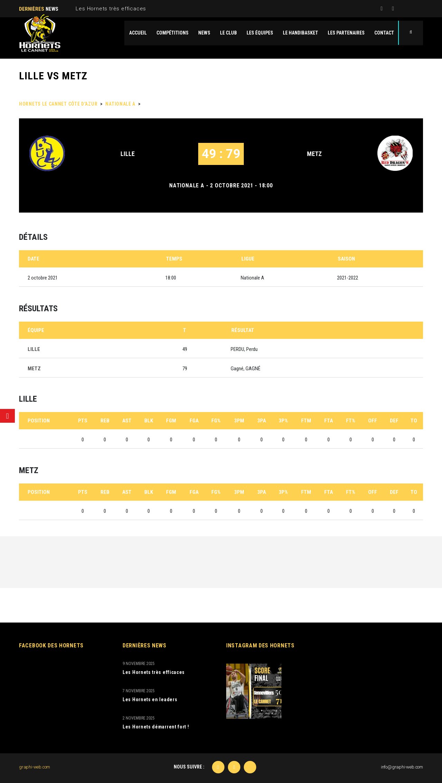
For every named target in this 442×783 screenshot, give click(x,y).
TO (414, 421)
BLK (148, 421)
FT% (350, 421)
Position (39, 421)
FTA (328, 421)
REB (104, 421)
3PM (239, 421)
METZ (314, 153)
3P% (283, 421)
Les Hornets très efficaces (111, 9)
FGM (171, 421)
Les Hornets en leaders (150, 699)
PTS (82, 421)
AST (127, 421)
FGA (194, 421)
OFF (372, 421)
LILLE (128, 153)
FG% (216, 421)
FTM (306, 421)
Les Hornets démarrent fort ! (156, 727)
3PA (261, 421)
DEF (394, 421)
